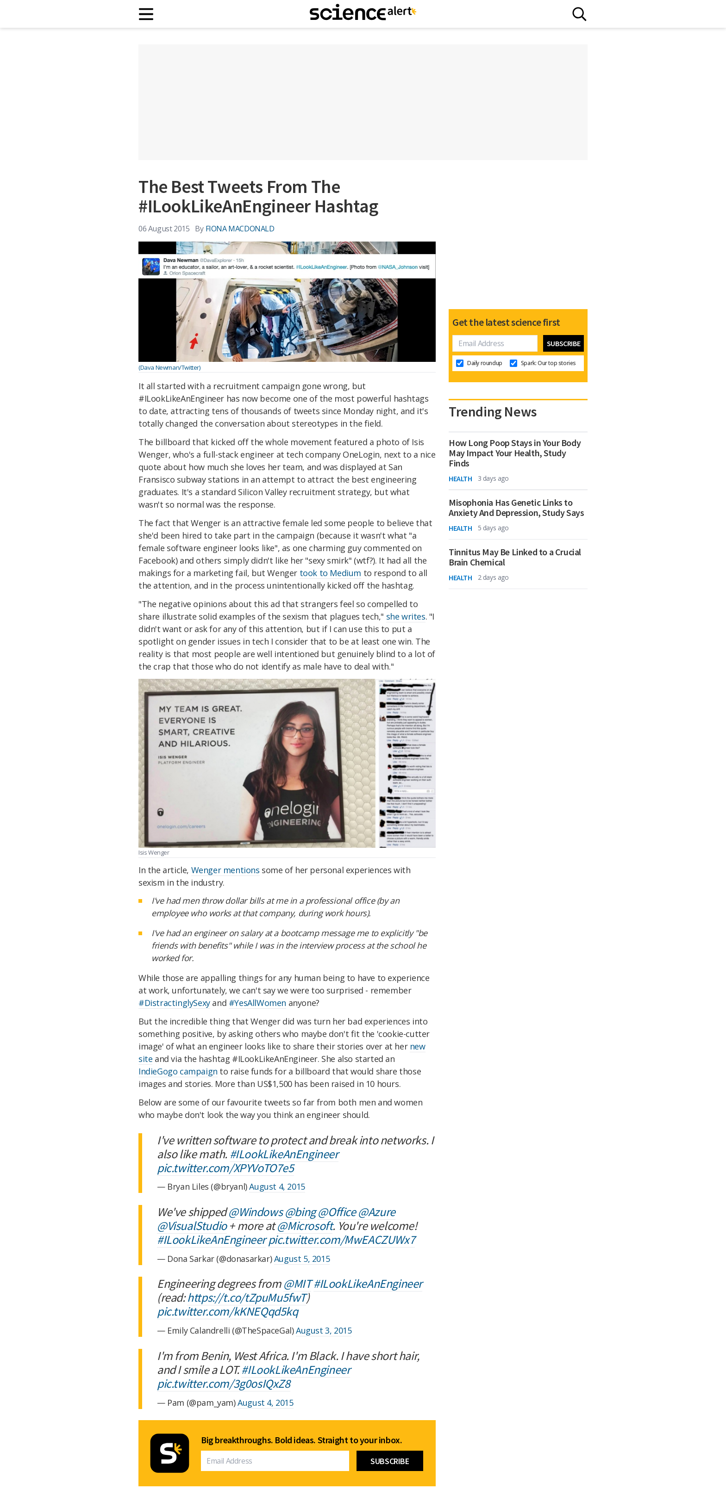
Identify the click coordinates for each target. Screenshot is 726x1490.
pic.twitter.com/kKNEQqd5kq (227, 1311)
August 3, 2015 (323, 1330)
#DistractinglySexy (174, 1002)
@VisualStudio (192, 1225)
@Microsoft (304, 1225)
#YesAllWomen (257, 1002)
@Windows (255, 1211)
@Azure (376, 1211)
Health (460, 478)
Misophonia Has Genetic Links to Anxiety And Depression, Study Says (516, 507)
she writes (406, 616)
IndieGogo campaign (178, 1071)
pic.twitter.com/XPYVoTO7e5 (225, 1167)
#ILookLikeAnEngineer (284, 1153)
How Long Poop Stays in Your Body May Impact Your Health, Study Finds (515, 453)
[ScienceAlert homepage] (363, 14)
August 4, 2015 (277, 1186)
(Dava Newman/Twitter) (169, 367)
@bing (300, 1211)
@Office (337, 1211)
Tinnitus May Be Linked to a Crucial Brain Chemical (515, 557)
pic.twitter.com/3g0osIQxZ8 (223, 1383)
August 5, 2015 (302, 1258)
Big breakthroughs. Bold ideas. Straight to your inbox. (301, 1440)
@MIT (297, 1283)
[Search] (579, 14)
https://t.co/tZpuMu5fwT (246, 1297)
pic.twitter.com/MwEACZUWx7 (341, 1239)
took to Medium (330, 572)
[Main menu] (146, 14)
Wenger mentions (225, 869)
